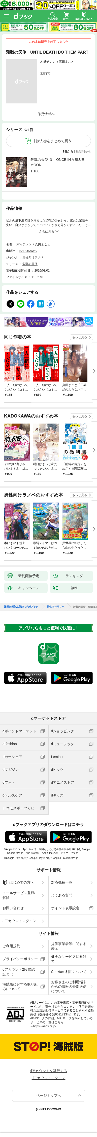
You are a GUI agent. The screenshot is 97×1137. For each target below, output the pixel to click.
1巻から (68, 151)
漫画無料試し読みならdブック (21, 606)
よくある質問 (61, 895)
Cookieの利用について (69, 972)
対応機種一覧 (61, 882)
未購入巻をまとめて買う (52, 141)
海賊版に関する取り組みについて (20, 986)
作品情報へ (46, 114)
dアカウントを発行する (48, 1071)
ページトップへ (48, 1095)
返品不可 (45, 73)
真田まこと (66, 61)
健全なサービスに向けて (68, 959)
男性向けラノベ (33, 257)
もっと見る (79, 337)
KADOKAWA (28, 251)
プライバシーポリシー (20, 959)
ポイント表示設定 (65, 908)
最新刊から (83, 151)
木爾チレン (47, 61)
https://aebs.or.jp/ (44, 1026)
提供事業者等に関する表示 (68, 946)
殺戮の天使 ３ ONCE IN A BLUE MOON (57, 162)
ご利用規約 (11, 946)
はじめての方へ (18, 882)
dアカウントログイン (19, 921)
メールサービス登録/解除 (19, 895)
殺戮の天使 (30, 264)
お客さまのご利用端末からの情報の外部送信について (68, 986)
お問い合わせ (13, 908)
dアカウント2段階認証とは (19, 971)
